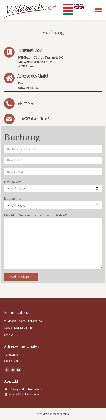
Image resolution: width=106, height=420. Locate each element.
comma (64, 413)
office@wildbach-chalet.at (25, 389)
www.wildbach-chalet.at (24, 394)
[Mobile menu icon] (98, 10)
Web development (48, 413)
